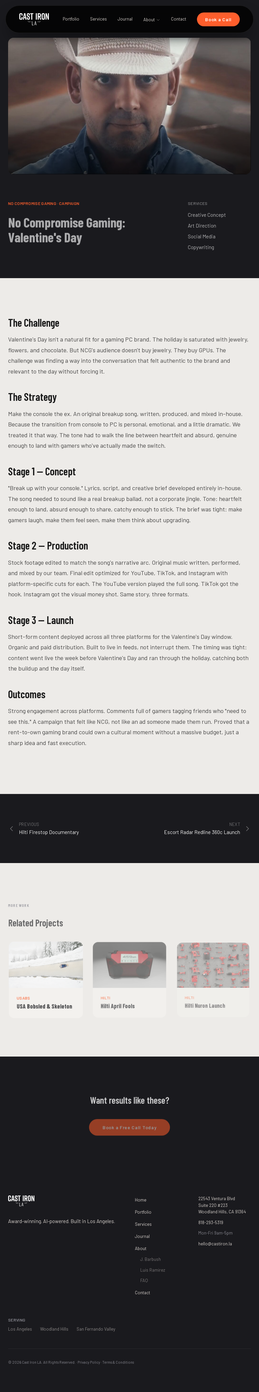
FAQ (144, 1280)
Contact (178, 19)
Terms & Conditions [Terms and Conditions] (118, 1362)
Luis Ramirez (152, 1270)
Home (140, 1200)
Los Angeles (20, 1329)
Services (98, 19)
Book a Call (218, 19)
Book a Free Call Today (129, 1130)
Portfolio (71, 19)
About (151, 19)
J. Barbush (150, 1259)
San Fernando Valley (96, 1329)
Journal (125, 19)
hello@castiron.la (215, 1243)
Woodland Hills (54, 1329)
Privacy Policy (89, 1362)
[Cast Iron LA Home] (34, 19)
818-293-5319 (210, 1222)
